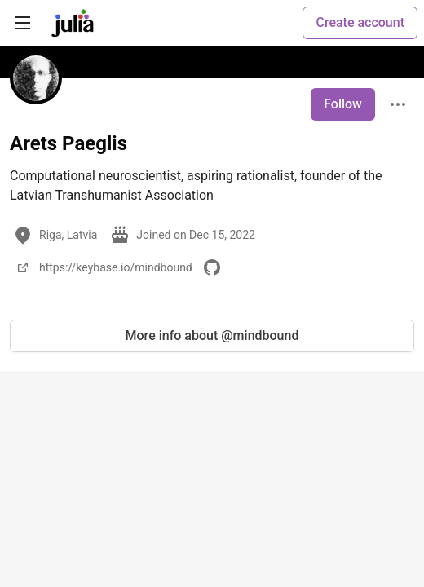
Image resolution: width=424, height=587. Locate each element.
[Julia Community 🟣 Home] (72, 23)
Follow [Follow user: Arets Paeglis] (343, 104)
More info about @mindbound (212, 335)
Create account (360, 22)
